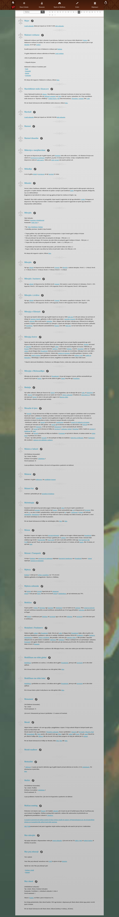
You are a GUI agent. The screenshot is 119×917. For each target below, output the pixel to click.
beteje (39, 593)
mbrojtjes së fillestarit (77, 438)
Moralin (65, 267)
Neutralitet (75, 98)
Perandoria (76, 378)
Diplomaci (95, 5)
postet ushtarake (57, 840)
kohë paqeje (40, 160)
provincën (52, 616)
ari (73, 510)
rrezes (77, 734)
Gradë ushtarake (29, 26)
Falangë (27, 872)
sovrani (57, 160)
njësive (36, 608)
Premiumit (62, 433)
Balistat (60, 49)
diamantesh (58, 427)
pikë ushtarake (59, 26)
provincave (41, 174)
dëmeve (41, 736)
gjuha (71, 190)
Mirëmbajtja (35, 514)
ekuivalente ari (85, 395)
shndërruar (27, 431)
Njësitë (29, 616)
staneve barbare (35, 355)
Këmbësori (34, 227)
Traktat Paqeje (52, 98)
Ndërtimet (53, 640)
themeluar (76, 429)
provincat (57, 429)
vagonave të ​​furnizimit (36, 560)
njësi (62, 508)
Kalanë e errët (79, 355)
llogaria (57, 325)
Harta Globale (24, 5)
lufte (59, 96)
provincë (51, 174)
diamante (38, 427)
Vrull (50, 861)
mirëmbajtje (27, 514)
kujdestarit (91, 438)
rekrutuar (69, 616)
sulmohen (49, 321)
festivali (84, 424)
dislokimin (59, 608)
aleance (44, 94)
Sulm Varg (34, 222)
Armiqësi (81, 98)
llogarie (43, 811)
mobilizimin (59, 422)
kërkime (69, 349)
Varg (29, 227)
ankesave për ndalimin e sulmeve (43, 440)
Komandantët (31, 734)
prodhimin (80, 635)
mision (55, 510)
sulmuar (63, 537)
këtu (58, 80)
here (60, 521)
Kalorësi (64, 861)
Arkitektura (41, 458)
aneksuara (64, 429)
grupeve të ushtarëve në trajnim (80, 422)
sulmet (26, 351)
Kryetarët (81, 732)
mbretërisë (90, 392)
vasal (34, 431)
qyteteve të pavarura (64, 353)
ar (29, 512)
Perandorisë (44, 351)
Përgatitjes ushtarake (52, 732)
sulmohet (28, 346)
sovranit (39, 591)
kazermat (50, 608)
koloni (69, 429)
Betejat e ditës (64, 397)
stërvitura (42, 608)
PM (58, 98)
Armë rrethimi (59, 53)
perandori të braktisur (48, 494)
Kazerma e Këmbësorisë (37, 220)
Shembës (27, 44)
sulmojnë (32, 321)
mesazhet (38, 418)
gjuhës (83, 199)
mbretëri (55, 811)
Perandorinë (55, 376)
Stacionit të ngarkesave (65, 558)
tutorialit (67, 319)
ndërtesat (28, 767)
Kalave (85, 40)
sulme (57, 346)
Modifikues (27, 663)
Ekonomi (42, 5)
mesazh (29, 413)
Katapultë (28, 71)
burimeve (32, 558)
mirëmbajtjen (28, 637)
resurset (53, 479)
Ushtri (77, 5)
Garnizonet (74, 512)
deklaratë (47, 96)
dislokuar (45, 616)
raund (86, 734)
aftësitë (31, 267)
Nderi (39, 734)
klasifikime (29, 325)
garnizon (77, 608)
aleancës (74, 732)
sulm (52, 160)
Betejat (30, 395)
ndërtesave (39, 479)
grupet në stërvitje (89, 608)
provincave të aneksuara (38, 158)
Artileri (38, 44)
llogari (39, 378)
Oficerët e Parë (89, 732)
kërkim (29, 591)
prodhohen (48, 479)
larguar (86, 736)
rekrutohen (80, 349)
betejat (53, 392)
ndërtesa (55, 349)
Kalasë (81, 512)
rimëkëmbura (62, 593)
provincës (51, 535)
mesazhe (44, 438)
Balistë (27, 73)
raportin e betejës (35, 319)
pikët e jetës (78, 840)
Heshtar (40, 227)
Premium (57, 155)
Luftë (88, 98)
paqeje (81, 542)
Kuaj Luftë (51, 540)
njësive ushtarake (67, 395)
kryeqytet (87, 510)
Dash (26, 69)
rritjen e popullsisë (43, 575)
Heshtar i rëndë (29, 870)
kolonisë (56, 535)
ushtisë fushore (88, 840)
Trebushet (28, 75)
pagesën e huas (71, 637)
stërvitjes (81, 610)
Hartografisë (41, 540)
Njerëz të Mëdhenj (59, 5)
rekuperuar (55, 591)
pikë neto (70, 317)
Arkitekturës (85, 767)
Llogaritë (72, 319)
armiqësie (53, 96)
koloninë (37, 510)
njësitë (35, 174)
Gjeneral (56, 267)
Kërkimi (26, 575)
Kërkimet (61, 640)
